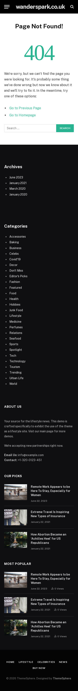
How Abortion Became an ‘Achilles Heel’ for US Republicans (48, 538)
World (13, 383)
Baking (14, 242)
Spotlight (15, 349)
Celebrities (46, 662)
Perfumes (16, 327)
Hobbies (14, 304)
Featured (15, 287)
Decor (13, 265)
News (63, 662)
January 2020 (18, 194)
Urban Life (16, 378)
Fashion (14, 281)
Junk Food (16, 310)
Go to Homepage (22, 115)
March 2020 (17, 188)
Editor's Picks (18, 276)
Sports (13, 344)
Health (14, 299)
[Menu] (7, 6)
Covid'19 (15, 259)
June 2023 (16, 177)
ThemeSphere (62, 678)
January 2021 (18, 183)
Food (12, 293)
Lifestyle (15, 315)
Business (15, 248)
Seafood (15, 338)
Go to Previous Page (25, 108)
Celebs (14, 253)
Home (10, 662)
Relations (15, 333)
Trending (15, 372)
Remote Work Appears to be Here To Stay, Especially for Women (50, 491)
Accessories (17, 236)
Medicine (15, 321)
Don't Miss (16, 270)
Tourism (14, 367)
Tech (12, 355)
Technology (17, 361)
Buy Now (39, 668)
